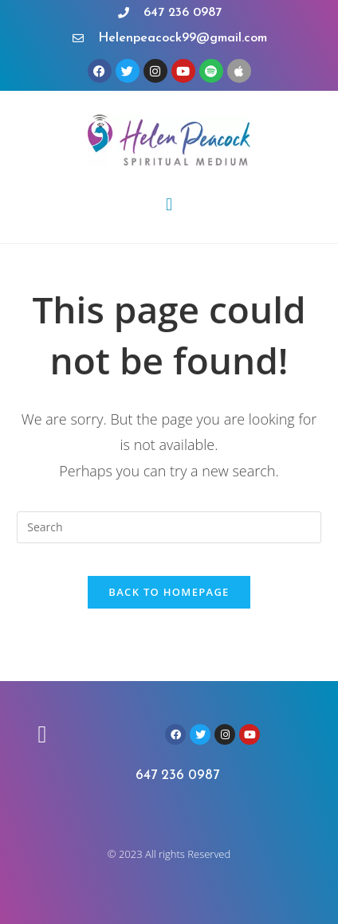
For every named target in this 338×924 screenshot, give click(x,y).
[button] (168, 204)
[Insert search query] (169, 527)
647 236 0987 (177, 775)
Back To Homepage (168, 592)
